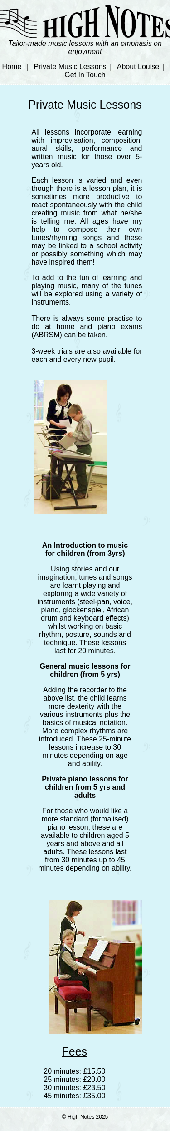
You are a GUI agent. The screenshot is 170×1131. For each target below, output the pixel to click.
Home (12, 66)
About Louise (138, 66)
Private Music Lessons (70, 66)
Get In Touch (84, 75)
